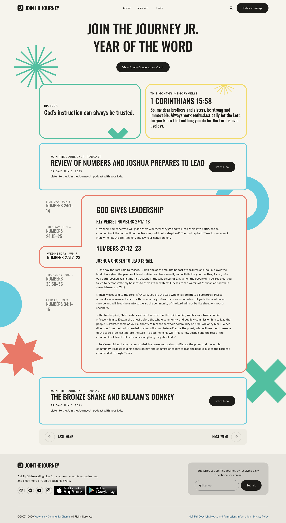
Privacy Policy (260, 516)
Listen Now (222, 167)
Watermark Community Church (52, 516)
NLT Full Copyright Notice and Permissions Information (220, 516)
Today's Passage (252, 8)
